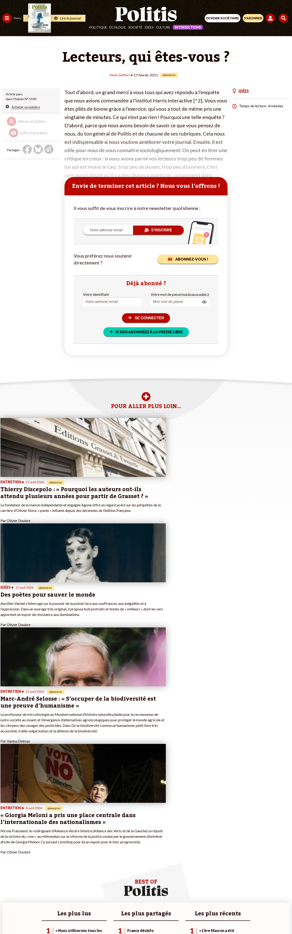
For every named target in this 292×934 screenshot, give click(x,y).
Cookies (237, 901)
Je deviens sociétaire (54, 836)
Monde (7, 856)
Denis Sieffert (120, 75)
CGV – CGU (146, 901)
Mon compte (48, 860)
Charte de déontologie (113, 901)
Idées (149, 27)
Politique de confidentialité (183, 901)
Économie (26, 831)
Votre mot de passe (166, 294)
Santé (23, 841)
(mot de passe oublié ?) (195, 294)
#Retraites (83, 841)
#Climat (80, 827)
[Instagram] (129, 918)
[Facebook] (86, 918)
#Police (80, 831)
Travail (24, 827)
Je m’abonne (48, 841)
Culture (163, 27)
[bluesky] (100, 918)
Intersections (188, 27)
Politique (98, 27)
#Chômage (83, 846)
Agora (6, 827)
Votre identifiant (96, 294)
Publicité (218, 901)
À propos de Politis (52, 856)
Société (135, 27)
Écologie (117, 27)
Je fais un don (48, 831)
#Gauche (81, 836)
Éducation (26, 836)
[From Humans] (143, 918)
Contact (50, 901)
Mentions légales (76, 901)
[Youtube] (115, 918)
